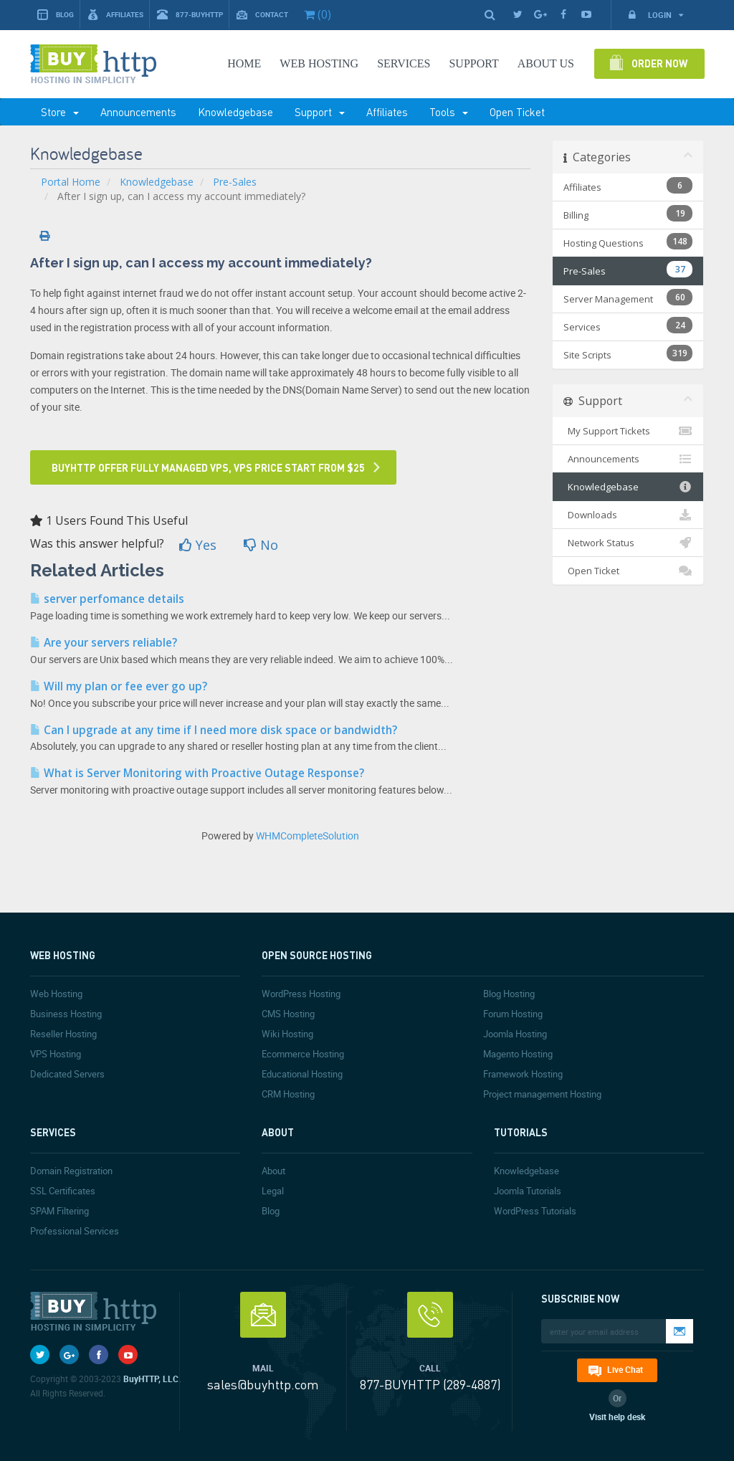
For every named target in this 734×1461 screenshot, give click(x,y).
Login (655, 14)
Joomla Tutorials (527, 1190)
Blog (55, 14)
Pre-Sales (235, 182)
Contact (262, 14)
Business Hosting (66, 1013)
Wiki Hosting (287, 1033)
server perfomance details (107, 598)
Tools (448, 112)
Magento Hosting (518, 1053)
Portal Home (70, 182)
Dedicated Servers (67, 1073)
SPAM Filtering (59, 1210)
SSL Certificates (62, 1190)
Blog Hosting (509, 993)
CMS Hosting (288, 1013)
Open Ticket (517, 112)
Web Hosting (319, 63)
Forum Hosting (513, 1013)
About (273, 1170)
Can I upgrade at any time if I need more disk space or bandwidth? (213, 730)
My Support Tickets (628, 430)
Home (244, 63)
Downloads (628, 514)
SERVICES (403, 63)
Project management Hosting (542, 1094)
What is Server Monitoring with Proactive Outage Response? (197, 773)
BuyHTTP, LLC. (152, 1378)
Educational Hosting (302, 1073)
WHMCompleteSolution (307, 835)
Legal (273, 1190)
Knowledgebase (235, 112)
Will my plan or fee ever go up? (118, 686)
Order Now (659, 63)
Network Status (628, 542)
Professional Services (74, 1230)
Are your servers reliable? (103, 642)
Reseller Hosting (63, 1033)
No (261, 544)
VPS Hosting (55, 1053)
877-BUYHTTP (190, 14)
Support (320, 112)
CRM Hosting (288, 1094)
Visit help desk (617, 1416)
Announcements (138, 112)
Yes (197, 544)
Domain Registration (71, 1170)
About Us (546, 63)
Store (60, 112)
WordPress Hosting (301, 993)
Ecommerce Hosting (303, 1053)
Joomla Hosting (515, 1033)
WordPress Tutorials (535, 1210)
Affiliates (115, 14)
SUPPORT (473, 63)
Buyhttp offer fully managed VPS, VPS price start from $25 (208, 467)
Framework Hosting (523, 1073)
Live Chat (625, 1369)
